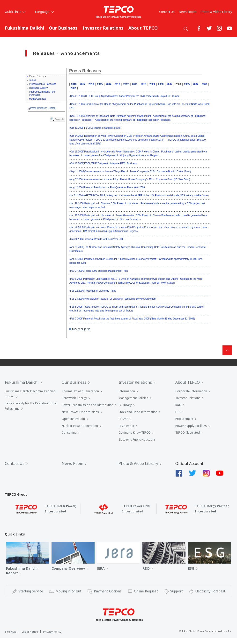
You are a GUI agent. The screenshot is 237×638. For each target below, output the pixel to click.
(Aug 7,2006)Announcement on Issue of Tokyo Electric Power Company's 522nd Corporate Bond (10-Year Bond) (129, 179)
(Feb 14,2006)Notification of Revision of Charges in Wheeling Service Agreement (112, 298)
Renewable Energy (74, 398)
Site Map (10, 631)
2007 (169, 84)
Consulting (69, 433)
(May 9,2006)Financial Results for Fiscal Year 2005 (96, 239)
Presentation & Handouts (42, 84)
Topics (32, 80)
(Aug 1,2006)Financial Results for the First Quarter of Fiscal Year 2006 (107, 187)
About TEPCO (143, 28)
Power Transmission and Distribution (87, 405)
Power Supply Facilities (191, 426)
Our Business (63, 28)
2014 (108, 84)
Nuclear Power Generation (80, 426)
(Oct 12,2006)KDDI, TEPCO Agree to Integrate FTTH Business (103, 163)
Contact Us (167, 11)
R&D (178, 405)
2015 (100, 84)
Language (44, 11)
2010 (143, 84)
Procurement (184, 419)
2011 (134, 84)
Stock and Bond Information (137, 412)
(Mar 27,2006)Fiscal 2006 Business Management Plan (98, 271)
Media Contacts (37, 98)
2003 (204, 84)
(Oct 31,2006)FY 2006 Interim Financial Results (94, 128)
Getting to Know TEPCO (134, 433)
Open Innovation (73, 419)
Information (126, 391)
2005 (187, 84)
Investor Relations (103, 28)
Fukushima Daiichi (24, 28)
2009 (152, 84)
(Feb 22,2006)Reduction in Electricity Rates (92, 290)
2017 (82, 84)
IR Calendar (126, 426)
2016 (91, 84)
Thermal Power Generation (80, 391)
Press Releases (85, 70)
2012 (126, 84)
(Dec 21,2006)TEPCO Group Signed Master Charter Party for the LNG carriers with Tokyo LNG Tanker (124, 96)
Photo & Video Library (216, 11)
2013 (117, 84)
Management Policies (133, 398)
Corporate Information (191, 391)
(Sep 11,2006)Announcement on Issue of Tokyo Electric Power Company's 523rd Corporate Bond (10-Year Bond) (130, 171)
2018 (73, 84)
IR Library (125, 405)
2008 (160, 84)
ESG (178, 412)
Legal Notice (30, 631)
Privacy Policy (52, 631)
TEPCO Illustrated (187, 433)
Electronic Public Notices (135, 440)
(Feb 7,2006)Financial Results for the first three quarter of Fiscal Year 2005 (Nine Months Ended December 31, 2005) (132, 318)
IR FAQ (123, 419)
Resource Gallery (38, 88)
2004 (195, 84)
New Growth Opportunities (80, 412)
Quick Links (15, 11)
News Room (187, 11)
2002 (73, 88)
